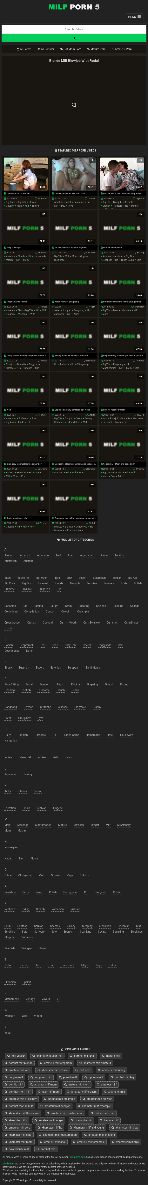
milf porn (82, 1070)
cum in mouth (68, 622)
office (7, 875)
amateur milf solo (17, 1127)
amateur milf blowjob (97, 1098)
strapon (9, 937)
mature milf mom (76, 1084)
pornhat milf (46, 1149)
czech (78, 418)
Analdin (92, 415)
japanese (59, 314)
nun (21, 858)
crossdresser (12, 622)
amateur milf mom (43, 1084)
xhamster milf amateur (95, 1063)
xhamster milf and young (87, 1127)
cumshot (112, 622)
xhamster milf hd (50, 1127)
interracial (25, 757)
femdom (44, 684)
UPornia (140, 469)
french (61, 690)
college (134, 605)
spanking (85, 931)
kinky (7, 791)
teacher (24, 965)
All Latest (24, 49)
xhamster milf (114, 1091)
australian (10, 560)
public (117, 892)
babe (7, 577)
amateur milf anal (52, 1141)
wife (32, 314)
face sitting (11, 684)
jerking (27, 774)
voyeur (46, 998)
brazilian (91, 583)
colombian (10, 611)
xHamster (42, 198)
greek (7, 718)
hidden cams (71, 734)
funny (75, 690)
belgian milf (14, 1077)
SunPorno (91, 252)
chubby (10, 205)
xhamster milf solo (18, 1134)
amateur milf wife (17, 1070)
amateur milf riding (111, 1070)
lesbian (41, 808)
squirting (118, 931)
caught (54, 605)
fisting (124, 684)
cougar (67, 310)
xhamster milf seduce (52, 1070)
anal (68, 202)
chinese (101, 605)
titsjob (35, 205)
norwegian (10, 847)
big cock (10, 202)
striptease (27, 937)
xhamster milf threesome (22, 1113)
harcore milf (109, 1120)
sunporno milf (40, 1077)
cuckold (48, 622)
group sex (24, 718)
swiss (43, 948)
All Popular (45, 49)
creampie (79, 202)
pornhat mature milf (19, 1106)
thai (50, 965)
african (8, 555)
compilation (31, 611)
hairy (7, 734)
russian (75, 909)
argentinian (87, 555)
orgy (70, 875)
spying (102, 931)
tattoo (121, 476)
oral (41, 875)
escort (40, 667)
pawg (39, 892)
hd (88, 202)
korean (38, 791)
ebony (8, 667)
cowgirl (66, 611)
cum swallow (91, 622)
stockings (59, 260)
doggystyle (34, 364)
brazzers (109, 583)
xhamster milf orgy (125, 1141)
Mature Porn (96, 49)
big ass (10, 422)
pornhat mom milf (17, 1091)
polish (53, 892)
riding (26, 909)
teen (38, 965)
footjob (26, 690)
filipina (75, 684)
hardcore (117, 205)
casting (10, 526)
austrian (118, 256)
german (28, 707)
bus (59, 589)
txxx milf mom (48, 1091)
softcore (39, 931)
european (107, 260)
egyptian (24, 667)
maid (19, 205)
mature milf (111, 1055)
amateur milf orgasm (82, 1091)
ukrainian (10, 982)
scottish (22, 926)
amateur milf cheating (99, 1134)
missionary (77, 530)
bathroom (24, 418)
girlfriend (45, 707)
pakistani (10, 892)
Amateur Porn (122, 49)
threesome (67, 965)
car (25, 605)
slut (138, 926)
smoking (9, 931)
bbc (57, 577)
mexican (79, 824)
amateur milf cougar (49, 1120)
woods (38, 1015)
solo (137, 368)
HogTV (92, 307)
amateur (58, 202)
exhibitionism (94, 667)
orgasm (84, 256)
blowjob (33, 202)
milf (27, 205)
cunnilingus (131, 622)
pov (63, 205)
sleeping (87, 926)
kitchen (28, 368)
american (11, 418)
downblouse (11, 650)
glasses (63, 707)
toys (70, 205)
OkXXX (92, 523)
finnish (109, 684)
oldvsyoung (83, 364)
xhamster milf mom (18, 1141)
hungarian (10, 740)
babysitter (23, 577)
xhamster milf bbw (124, 1127)
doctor (87, 645)
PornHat (140, 360)
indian (8, 757)
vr (58, 998)
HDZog (140, 252)
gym (40, 718)
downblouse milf (17, 1149)
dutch (29, 650)
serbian (38, 926)
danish (8, 645)
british (138, 583)
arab (70, 555)
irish (55, 757)
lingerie (58, 808)
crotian (31, 622)
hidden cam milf (102, 1113)
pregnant (10, 314)
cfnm (68, 605)
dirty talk (70, 645)
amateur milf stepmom (56, 1063)
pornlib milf (68, 1077)
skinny (71, 926)
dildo (55, 645)
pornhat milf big (122, 1077)
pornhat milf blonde (18, 1063)
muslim (21, 830)
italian (68, 757)
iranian (41, 757)
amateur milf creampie (88, 1141)
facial (29, 684)
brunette (128, 202)
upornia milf (93, 1077)
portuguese (70, 892)
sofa (25, 931)
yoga (7, 1032)
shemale (55, 926)
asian (57, 310)
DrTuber (92, 198)
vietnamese (11, 998)
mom (26, 260)
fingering (118, 364)
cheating (83, 605)
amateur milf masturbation (65, 1113)
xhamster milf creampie (94, 1106)
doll (120, 645)
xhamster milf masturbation (58, 1134)
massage (22, 824)
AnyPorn (140, 198)
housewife (126, 734)
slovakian (105, 926)
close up (118, 605)
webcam (23, 314)
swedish (9, 948)
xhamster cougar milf (47, 1055)
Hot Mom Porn (70, 49)
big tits (22, 202)
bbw (20, 310)
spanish (68, 931)
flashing (9, 690)
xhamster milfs (16, 1120)
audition (119, 555)
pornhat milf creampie (59, 1098)
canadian (10, 605)
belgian (116, 577)
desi (42, 645)
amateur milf (107, 1084)
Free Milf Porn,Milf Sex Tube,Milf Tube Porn (74, 7)
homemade (40, 256)
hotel (110, 734)
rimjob (40, 909)
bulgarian (44, 589)
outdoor (85, 875)
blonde (21, 256)
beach (82, 577)
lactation (10, 808)
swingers (27, 948)
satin (7, 926)
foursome (43, 690)
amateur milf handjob (55, 1106)
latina (63, 364)
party (25, 892)
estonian (55, 667)
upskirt (27, 982)
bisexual (43, 583)
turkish (112, 965)
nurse (34, 858)
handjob (23, 734)
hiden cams (127, 260)
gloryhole (80, 707)
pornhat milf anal (82, 1055)
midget (95, 824)
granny (106, 205)
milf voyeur (16, 1055)
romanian (57, 909)
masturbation (109, 368)
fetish (60, 684)
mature (134, 205)
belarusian (99, 577)
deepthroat (26, 645)
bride (124, 583)
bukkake (27, 589)
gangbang (78, 310)
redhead (9, 909)
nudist (8, 858)
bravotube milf (81, 1120)
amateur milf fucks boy (21, 1098)
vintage (30, 998)
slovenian (123, 926)
